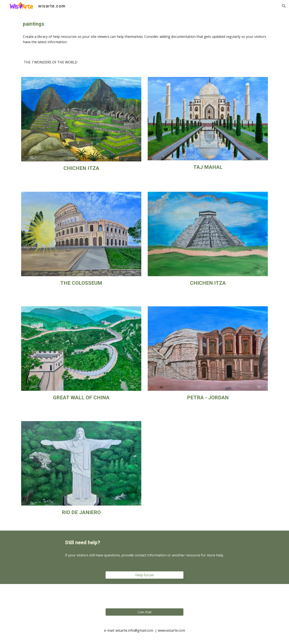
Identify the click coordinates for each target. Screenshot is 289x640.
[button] (284, 6)
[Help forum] (144, 575)
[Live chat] (144, 612)
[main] (144, 24)
